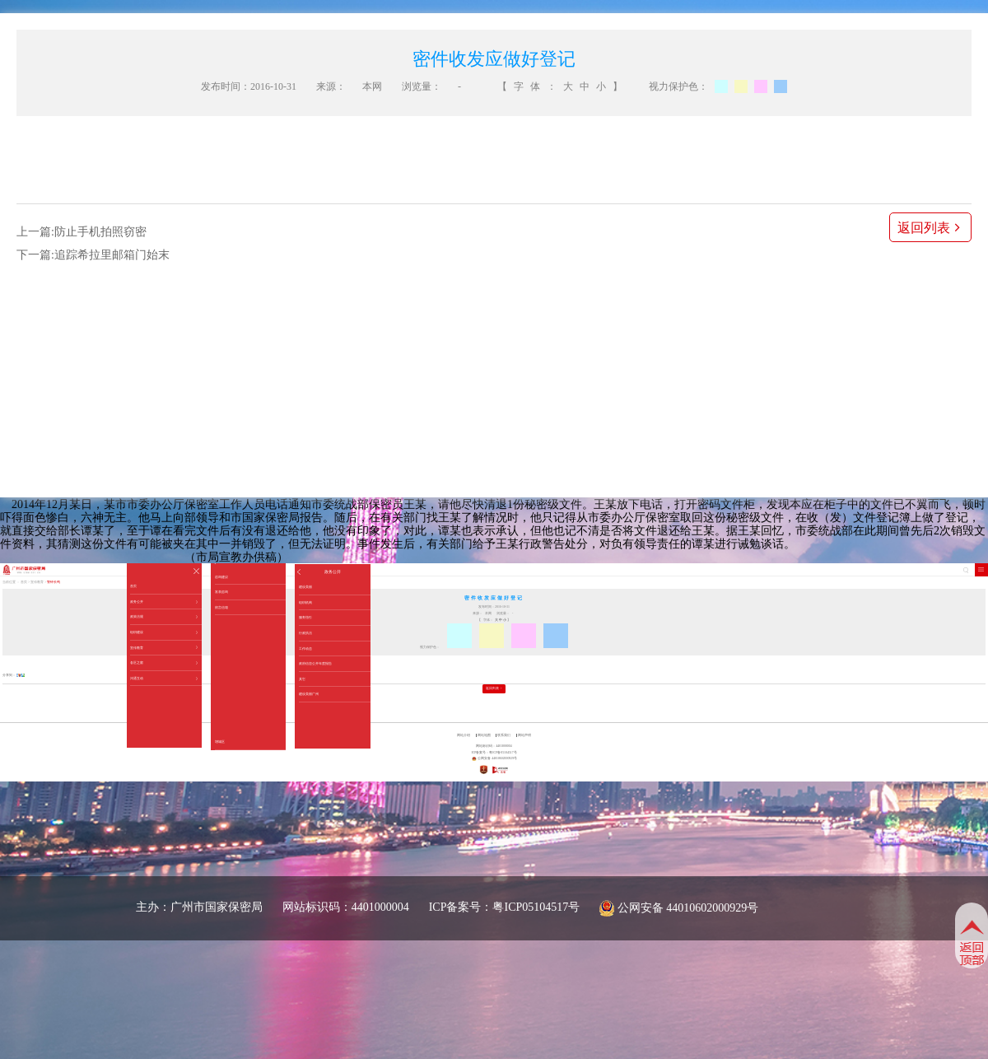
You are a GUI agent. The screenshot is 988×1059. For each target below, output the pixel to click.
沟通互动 (164, 678)
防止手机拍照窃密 (100, 232)
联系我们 (503, 735)
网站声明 (524, 735)
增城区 (220, 741)
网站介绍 (463, 735)
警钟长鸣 (53, 582)
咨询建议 (221, 577)
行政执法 (305, 633)
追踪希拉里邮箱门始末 (112, 255)
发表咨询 (221, 592)
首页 (133, 586)
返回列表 (930, 228)
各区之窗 (164, 662)
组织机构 (305, 602)
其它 (302, 679)
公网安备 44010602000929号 (688, 908)
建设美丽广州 (309, 694)
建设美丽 (305, 587)
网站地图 (484, 735)
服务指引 (305, 617)
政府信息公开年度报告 (315, 663)
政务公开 (164, 602)
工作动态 (305, 648)
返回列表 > (493, 688)
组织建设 (164, 632)
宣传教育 (164, 648)
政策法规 (164, 616)
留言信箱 (221, 607)
